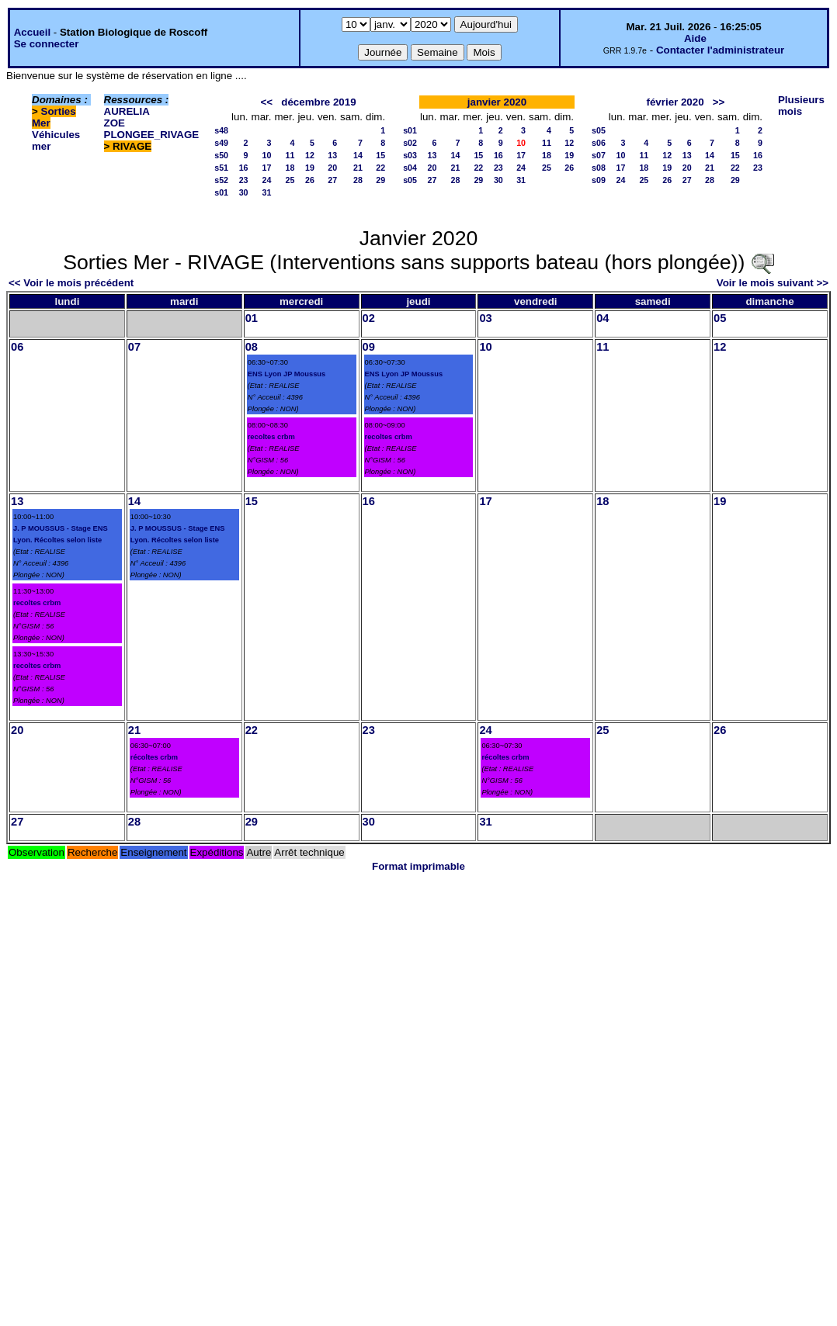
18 (290, 167)
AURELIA (127, 111)
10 (267, 155)
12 (309, 155)
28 (358, 180)
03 (485, 318)
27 (332, 180)
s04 (410, 167)
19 (309, 167)
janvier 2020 (496, 102)
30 (243, 192)
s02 (410, 142)
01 (251, 318)
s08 (599, 167)
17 (267, 167)
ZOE (114, 123)
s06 (599, 142)
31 (267, 192)
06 (17, 347)
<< (267, 102)
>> (719, 102)
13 (332, 155)
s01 (221, 192)
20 (332, 167)
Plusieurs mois (801, 105)
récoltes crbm (154, 757)
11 (290, 155)
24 (267, 180)
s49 (221, 142)
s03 (410, 155)
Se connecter (46, 44)
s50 (221, 155)
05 (720, 318)
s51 (221, 167)
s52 (221, 180)
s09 (599, 180)
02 (369, 318)
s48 (221, 130)
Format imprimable (418, 866)
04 (602, 318)
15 (380, 155)
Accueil (32, 32)
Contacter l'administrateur (720, 50)
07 (134, 347)
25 (290, 180)
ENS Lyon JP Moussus (287, 374)
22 (380, 167)
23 (243, 180)
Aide (695, 38)
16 (243, 167)
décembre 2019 (318, 102)
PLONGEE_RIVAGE (152, 134)
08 (251, 347)
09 (369, 347)
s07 (599, 155)
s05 (410, 180)
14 (358, 155)
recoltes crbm (271, 437)
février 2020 (675, 102)
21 (358, 167)
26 (309, 180)
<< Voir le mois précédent (71, 283)
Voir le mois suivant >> (772, 283)
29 (380, 180)
